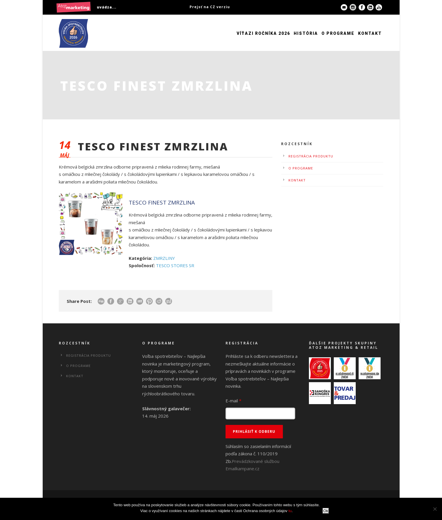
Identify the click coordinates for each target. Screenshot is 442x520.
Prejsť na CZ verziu (210, 6)
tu (290, 511)
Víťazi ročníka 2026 (263, 33)
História (306, 33)
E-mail (233, 401)
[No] (435, 509)
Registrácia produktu (310, 156)
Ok (325, 511)
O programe (338, 33)
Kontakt (370, 33)
